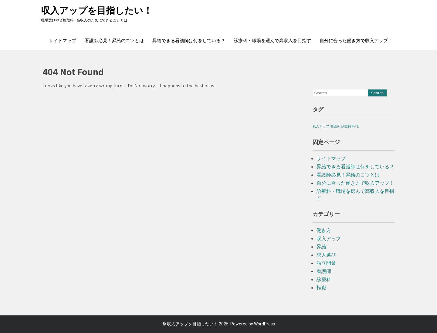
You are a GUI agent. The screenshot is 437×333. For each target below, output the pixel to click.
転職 (321, 287)
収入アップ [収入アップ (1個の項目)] (321, 126)
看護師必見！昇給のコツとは (114, 40)
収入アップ (329, 238)
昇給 (321, 247)
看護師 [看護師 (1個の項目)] (335, 126)
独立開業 (326, 263)
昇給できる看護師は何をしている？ (188, 40)
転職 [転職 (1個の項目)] (355, 126)
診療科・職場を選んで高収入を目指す (272, 40)
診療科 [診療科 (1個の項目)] (346, 126)
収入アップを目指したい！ (96, 10)
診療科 (324, 279)
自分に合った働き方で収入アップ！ (356, 40)
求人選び (326, 255)
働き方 (324, 230)
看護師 (324, 271)
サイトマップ (62, 40)
